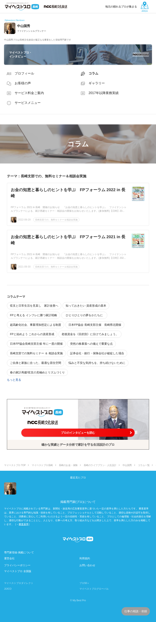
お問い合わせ (87, 565)
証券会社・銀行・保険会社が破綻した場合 (97, 353)
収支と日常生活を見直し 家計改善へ (34, 305)
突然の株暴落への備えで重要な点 (91, 343)
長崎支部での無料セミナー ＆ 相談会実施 (36, 353)
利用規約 (84, 558)
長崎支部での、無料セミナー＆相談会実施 (56, 219)
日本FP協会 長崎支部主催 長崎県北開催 (94, 324)
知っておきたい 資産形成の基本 (86, 305)
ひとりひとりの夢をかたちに (86, 315)
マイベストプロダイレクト (18, 583)
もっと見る (14, 379)
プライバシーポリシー (17, 565)
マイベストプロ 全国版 (17, 571)
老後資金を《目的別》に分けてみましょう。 (90, 334)
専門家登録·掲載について (19, 552)
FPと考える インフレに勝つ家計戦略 (33, 315)
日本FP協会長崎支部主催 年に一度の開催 (36, 343)
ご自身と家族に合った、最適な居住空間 (35, 362)
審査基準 (23, 524)
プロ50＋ (84, 583)
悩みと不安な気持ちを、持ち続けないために (96, 362)
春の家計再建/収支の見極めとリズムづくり (37, 372)
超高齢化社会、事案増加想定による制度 (35, 324)
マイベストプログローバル (94, 588)
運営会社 (9, 558)
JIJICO (8, 588)
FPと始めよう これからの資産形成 (32, 334)
